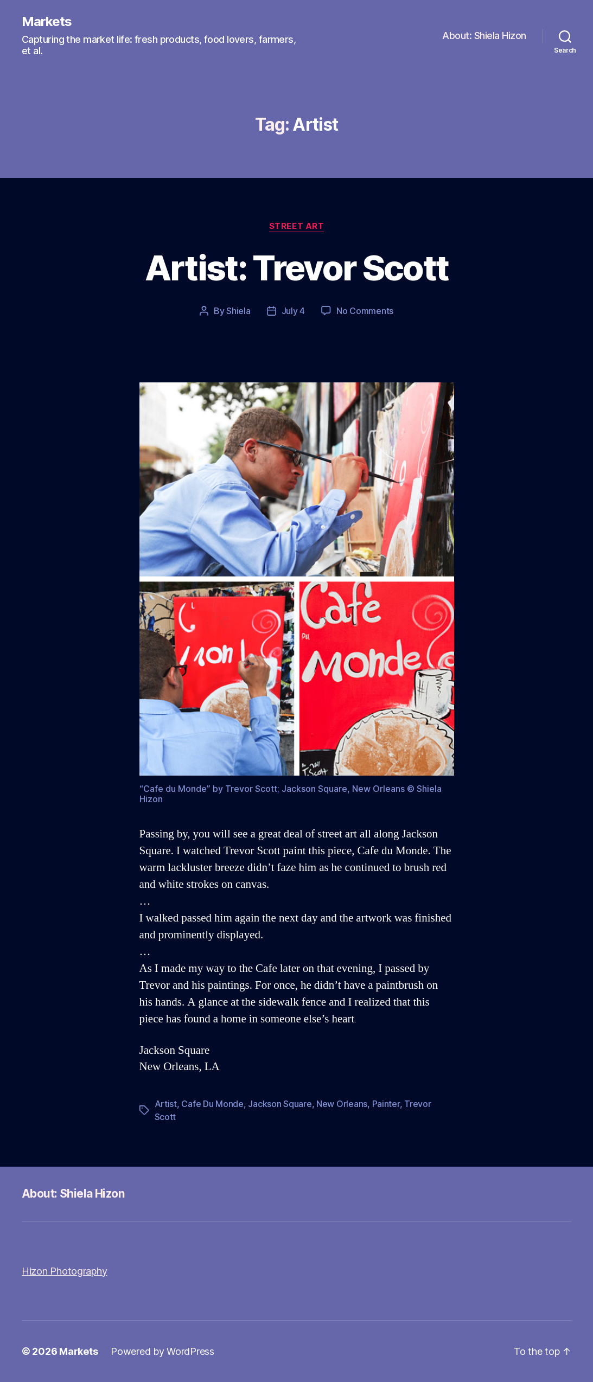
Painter (386, 1103)
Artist (166, 1103)
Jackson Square (279, 1103)
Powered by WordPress (162, 1351)
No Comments (364, 310)
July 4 (293, 310)
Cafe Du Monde (212, 1103)
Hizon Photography (64, 1271)
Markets (47, 21)
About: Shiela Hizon (484, 35)
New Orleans (341, 1103)
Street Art (296, 226)
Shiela (238, 310)
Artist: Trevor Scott (297, 268)
